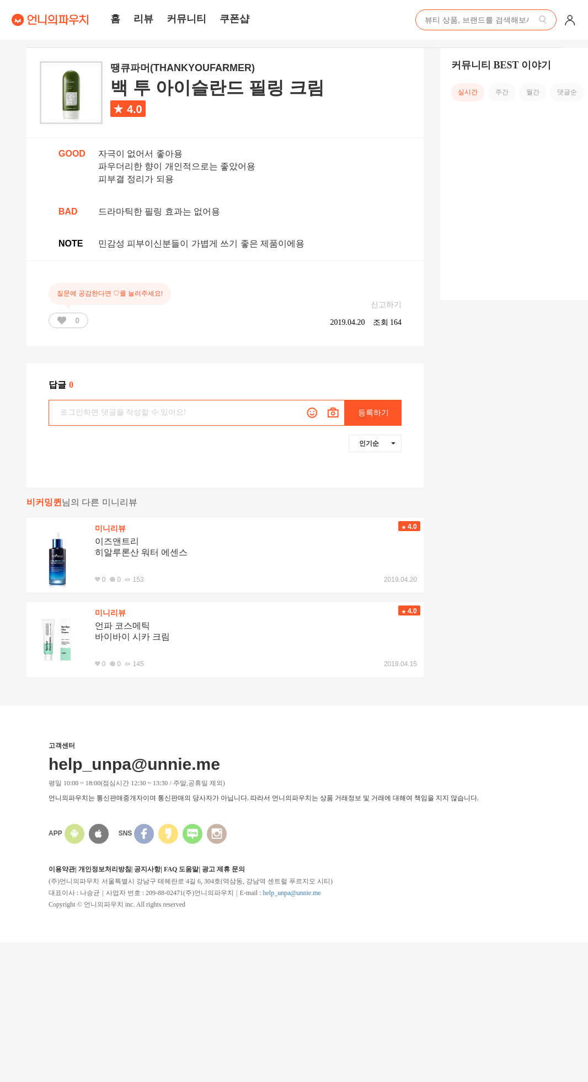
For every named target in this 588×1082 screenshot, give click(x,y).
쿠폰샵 (234, 18)
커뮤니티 (186, 18)
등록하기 (373, 413)
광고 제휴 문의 (223, 869)
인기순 (377, 443)
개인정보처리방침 (104, 869)
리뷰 (143, 18)
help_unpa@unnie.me (291, 893)
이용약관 (62, 869)
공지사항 (147, 869)
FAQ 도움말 (181, 869)
